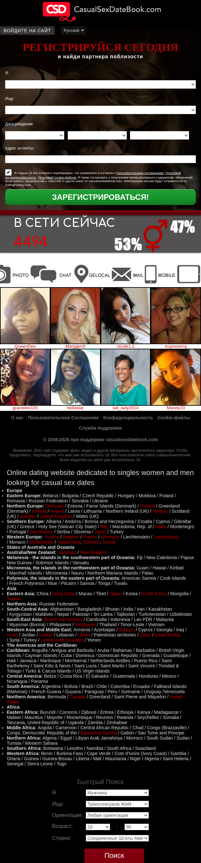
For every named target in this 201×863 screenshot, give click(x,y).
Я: (7, 73)
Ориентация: (67, 815)
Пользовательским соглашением (140, 173)
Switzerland (68, 542)
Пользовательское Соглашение (63, 417)
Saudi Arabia (167, 634)
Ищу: (9, 98)
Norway (160, 511)
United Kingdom (56, 516)
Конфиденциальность (128, 417)
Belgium (71, 536)
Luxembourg (166, 536)
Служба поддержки (100, 428)
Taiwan (14, 598)
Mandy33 (176, 408)
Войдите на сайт (27, 30)
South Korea (153, 593)
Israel (12, 634)
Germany (110, 536)
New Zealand (93, 552)
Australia (67, 552)
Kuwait (46, 634)
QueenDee (25, 346)
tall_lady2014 (125, 408)
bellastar (75, 408)
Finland (147, 506)
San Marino (41, 531)
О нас (17, 417)
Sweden (28, 516)
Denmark (54, 506)
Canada (77, 696)
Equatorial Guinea (99, 732)
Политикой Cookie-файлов (57, 177)
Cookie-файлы (173, 417)
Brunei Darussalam (63, 619)
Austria (52, 536)
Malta (160, 526)
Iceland (39, 511)
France (90, 536)
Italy (104, 526)
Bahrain (127, 629)
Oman (84, 634)
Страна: (61, 838)
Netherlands (41, 542)
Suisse (109, 542)
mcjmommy (176, 346)
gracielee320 (25, 408)
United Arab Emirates (62, 640)
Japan (115, 593)
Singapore (85, 624)
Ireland (57, 511)
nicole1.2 (125, 346)
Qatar (145, 634)
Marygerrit (75, 346)
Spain (100, 531)
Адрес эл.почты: (20, 148)
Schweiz (91, 542)
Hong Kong (63, 593)
